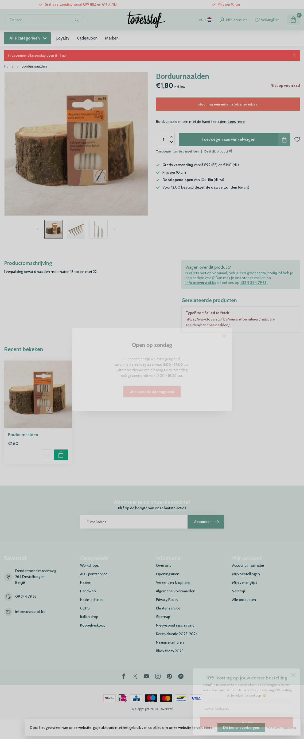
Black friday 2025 (170, 650)
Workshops (89, 565)
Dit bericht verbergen (241, 727)
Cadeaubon (87, 38)
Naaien (85, 582)
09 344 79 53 (26, 596)
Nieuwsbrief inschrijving (175, 625)
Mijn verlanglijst (244, 582)
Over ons (163, 565)
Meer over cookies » (281, 728)
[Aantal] (47, 454)
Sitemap (163, 616)
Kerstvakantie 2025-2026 (177, 633)
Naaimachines (91, 599)
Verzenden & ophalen (174, 582)
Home (9, 66)
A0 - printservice (93, 574)
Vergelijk (238, 591)
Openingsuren (167, 574)
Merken (112, 38)
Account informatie (248, 565)
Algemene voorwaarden (175, 591)
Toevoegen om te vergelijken (177, 151)
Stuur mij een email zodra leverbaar (228, 104)
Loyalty (62, 38)
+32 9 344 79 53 (253, 282)
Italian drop (89, 616)
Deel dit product (218, 151)
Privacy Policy (167, 599)
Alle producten (244, 599)
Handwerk (88, 591)
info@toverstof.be (200, 282)
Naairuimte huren (170, 642)
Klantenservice (168, 608)
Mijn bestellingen (246, 574)
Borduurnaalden (34, 66)
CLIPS (85, 608)
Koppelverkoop (93, 625)
